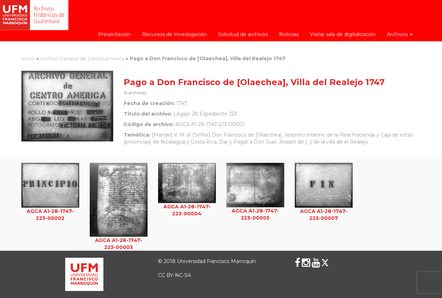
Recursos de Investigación (174, 34)
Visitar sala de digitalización (343, 34)
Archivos (400, 34)
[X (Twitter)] (324, 262)
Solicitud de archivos (243, 34)
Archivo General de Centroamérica (82, 58)
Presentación (114, 34)
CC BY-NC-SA (174, 275)
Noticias (289, 34)
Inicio (28, 58)
